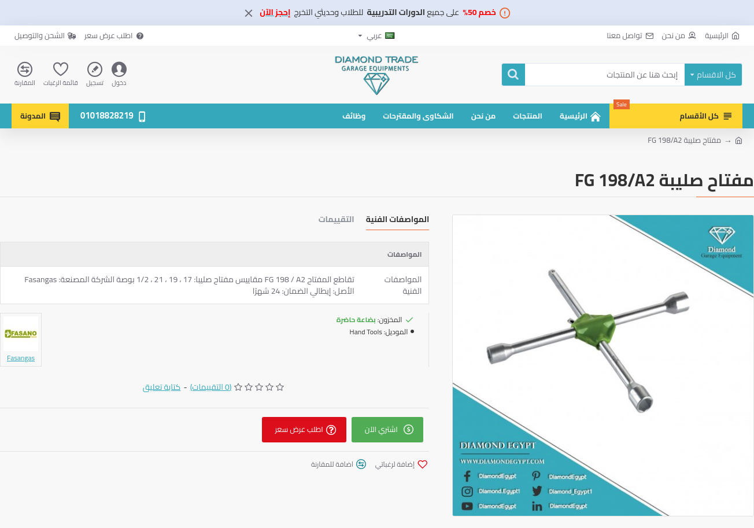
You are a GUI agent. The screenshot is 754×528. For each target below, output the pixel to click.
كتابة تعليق (162, 387)
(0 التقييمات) (211, 387)
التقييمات (336, 221)
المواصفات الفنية (398, 221)
